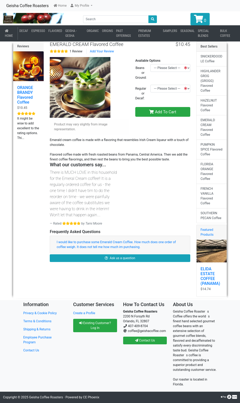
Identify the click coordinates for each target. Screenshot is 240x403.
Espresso (38, 31)
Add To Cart (162, 111)
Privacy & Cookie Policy (40, 313)
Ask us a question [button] (120, 258)
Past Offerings (123, 33)
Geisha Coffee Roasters (27, 5)
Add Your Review (102, 51)
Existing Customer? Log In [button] (95, 325)
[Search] (116, 19)
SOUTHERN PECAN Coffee (211, 215)
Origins (107, 31)
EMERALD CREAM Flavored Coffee (208, 127)
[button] (81, 6)
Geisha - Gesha (71, 33)
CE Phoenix (91, 397)
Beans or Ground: (141, 73)
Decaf (23, 31)
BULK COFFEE (225, 33)
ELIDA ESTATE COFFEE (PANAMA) (210, 276)
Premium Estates (144, 33)
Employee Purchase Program (37, 339)
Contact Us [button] (145, 340)
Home (9, 33)
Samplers (170, 31)
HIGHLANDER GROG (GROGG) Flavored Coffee (210, 80)
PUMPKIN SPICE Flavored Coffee (211, 149)
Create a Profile (84, 313)
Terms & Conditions (37, 321)
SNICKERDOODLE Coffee (211, 58)
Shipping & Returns (37, 329)
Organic (93, 31)
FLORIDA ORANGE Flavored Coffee (207, 171)
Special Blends (203, 33)
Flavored (55, 31)
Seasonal (187, 31)
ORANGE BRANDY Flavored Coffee (25, 95)
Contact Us (31, 350)
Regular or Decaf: (140, 93)
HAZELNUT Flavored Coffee (209, 105)
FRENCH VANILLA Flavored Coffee (207, 196)
